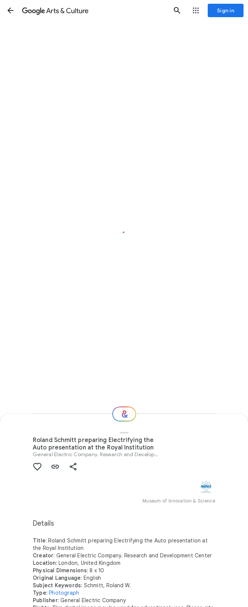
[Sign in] (226, 10)
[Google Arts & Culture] (94, 10)
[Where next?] (124, 414)
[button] (10, 10)
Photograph (64, 592)
